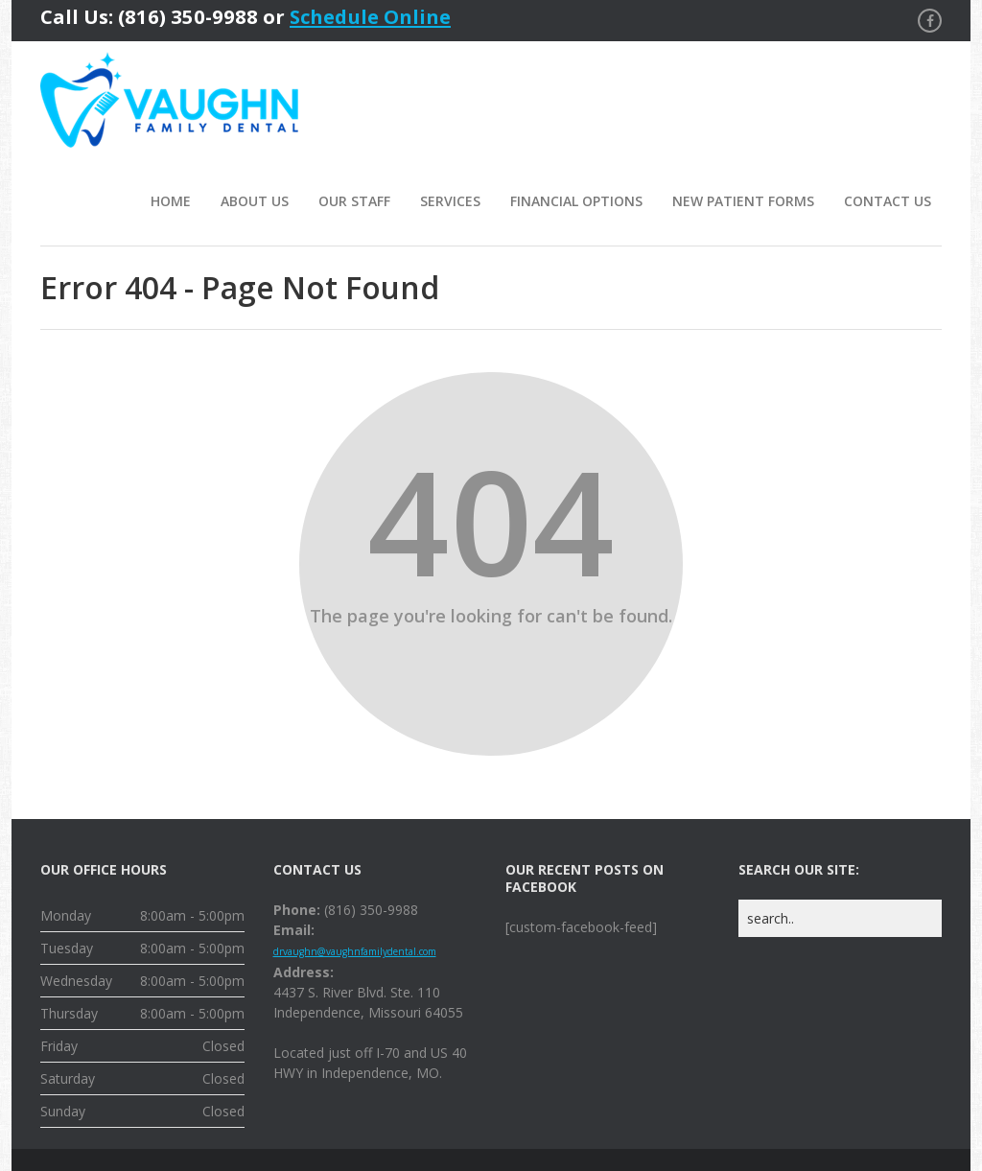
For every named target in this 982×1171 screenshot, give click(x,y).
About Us (255, 201)
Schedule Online (370, 16)
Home (171, 201)
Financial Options (576, 201)
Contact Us (887, 201)
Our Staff (354, 201)
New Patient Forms (743, 201)
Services (450, 201)
